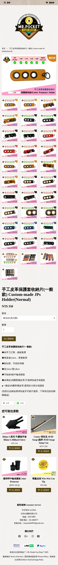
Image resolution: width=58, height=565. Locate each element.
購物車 (50, 2)
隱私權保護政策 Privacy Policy (36, 556)
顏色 (4, 313)
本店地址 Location (29, 510)
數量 (4, 324)
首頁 (3, 48)
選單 (7, 2)
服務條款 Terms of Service (13, 556)
